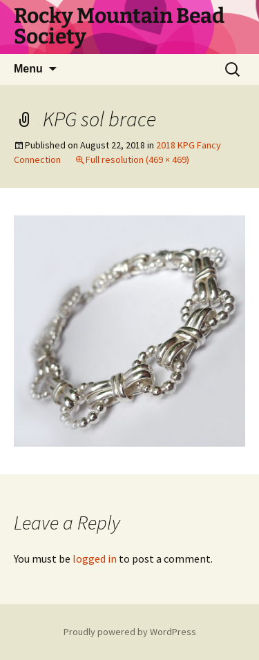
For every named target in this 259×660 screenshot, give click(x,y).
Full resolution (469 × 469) (137, 159)
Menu (28, 69)
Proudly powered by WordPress (130, 631)
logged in (95, 558)
